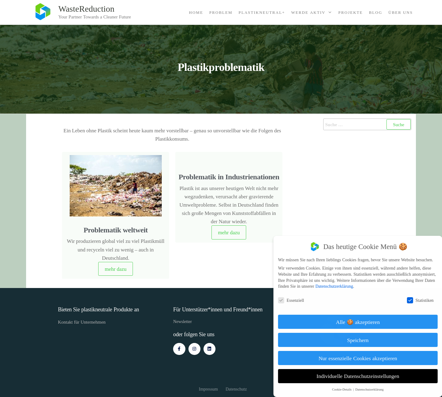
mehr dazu (115, 268)
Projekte (350, 12)
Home (196, 12)
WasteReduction (86, 8)
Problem (220, 12)
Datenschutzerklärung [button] (374, 389)
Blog (375, 12)
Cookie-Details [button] (347, 389)
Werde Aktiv (308, 12)
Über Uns (400, 12)
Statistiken (425, 300)
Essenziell (296, 300)
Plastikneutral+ (261, 12)
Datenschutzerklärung (339, 286)
